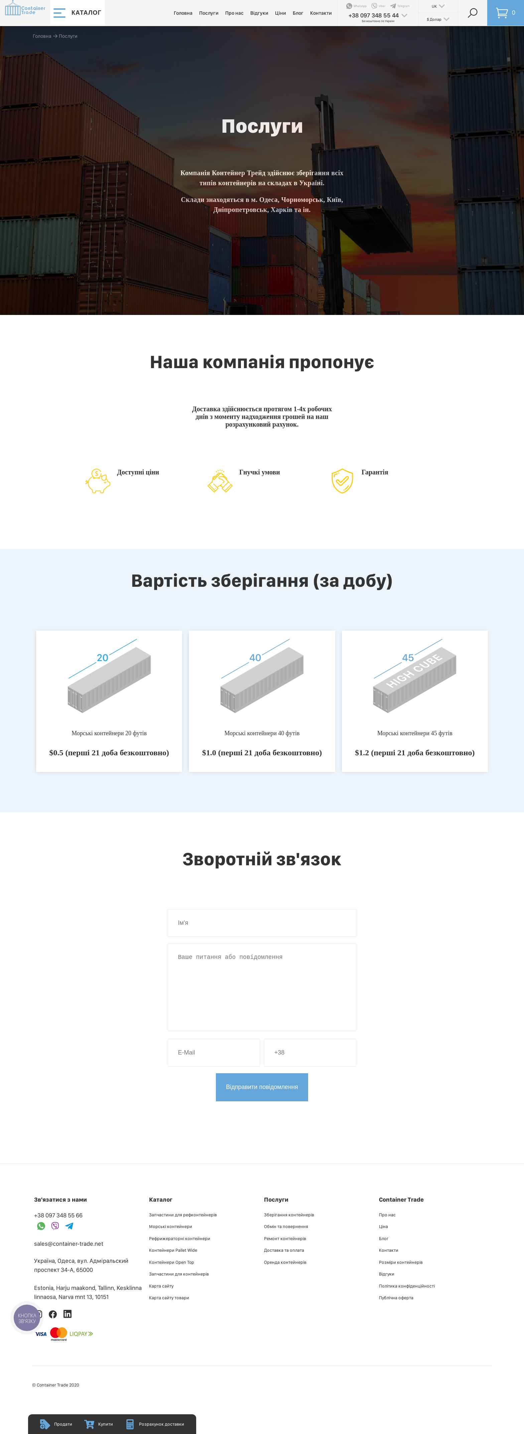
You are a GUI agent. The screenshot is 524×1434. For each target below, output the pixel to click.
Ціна (383, 1239)
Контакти (321, 13)
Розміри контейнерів (401, 1275)
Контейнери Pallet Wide (173, 1263)
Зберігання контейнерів (289, 1228)
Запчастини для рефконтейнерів (183, 1228)
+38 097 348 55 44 (374, 15)
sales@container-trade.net (68, 1256)
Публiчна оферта (396, 1311)
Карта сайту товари (169, 1311)
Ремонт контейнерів (285, 1251)
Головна (183, 13)
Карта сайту (161, 1299)
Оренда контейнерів (285, 1275)
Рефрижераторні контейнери (179, 1251)
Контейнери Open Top (171, 1275)
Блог (298, 13)
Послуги (209, 13)
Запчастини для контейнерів (179, 1287)
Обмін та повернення (286, 1239)
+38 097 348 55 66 (58, 1228)
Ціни (280, 13)
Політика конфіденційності (407, 1299)
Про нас (234, 13)
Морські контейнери (170, 1239)
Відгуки (259, 13)
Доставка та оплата (284, 1263)
